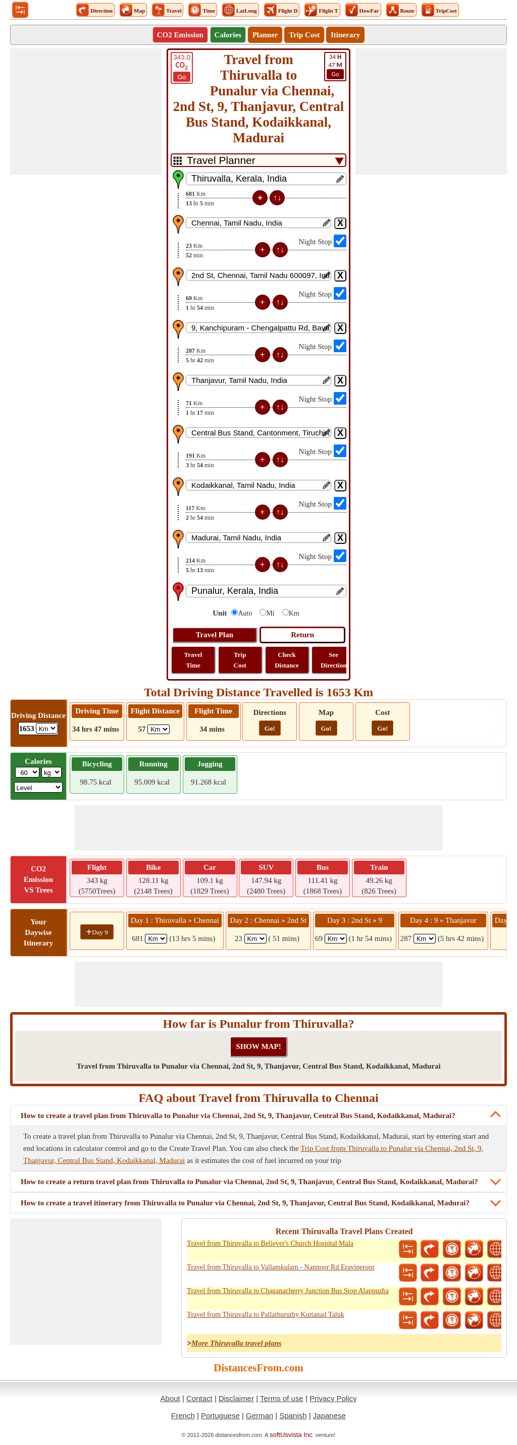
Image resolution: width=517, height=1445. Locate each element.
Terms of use (281, 1398)
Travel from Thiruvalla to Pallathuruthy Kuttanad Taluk (265, 1314)
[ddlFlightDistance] (158, 729)
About (170, 1398)
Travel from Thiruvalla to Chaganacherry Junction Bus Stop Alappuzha (288, 1291)
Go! (270, 728)
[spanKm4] (424, 938)
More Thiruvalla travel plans (236, 1343)
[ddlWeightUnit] (51, 772)
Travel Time (193, 660)
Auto (245, 613)
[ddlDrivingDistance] (47, 728)
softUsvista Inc (291, 1434)
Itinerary (345, 35)
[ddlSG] (38, 787)
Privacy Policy (332, 1398)
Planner (265, 35)
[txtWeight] (27, 772)
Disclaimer (236, 1398)
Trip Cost (304, 35)
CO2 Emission (180, 35)
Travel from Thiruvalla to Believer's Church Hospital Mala (270, 1243)
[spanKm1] (156, 938)
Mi (270, 613)
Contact (199, 1398)
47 (335, 66)
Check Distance (287, 660)
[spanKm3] (336, 938)
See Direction (334, 660)
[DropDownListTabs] (258, 160)
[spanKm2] (255, 938)
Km (294, 613)
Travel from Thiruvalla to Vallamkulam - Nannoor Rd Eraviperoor (280, 1267)
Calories (228, 35)
